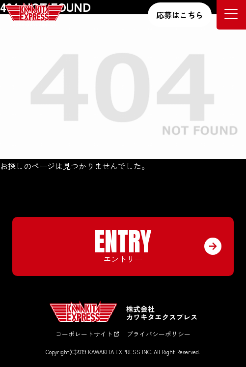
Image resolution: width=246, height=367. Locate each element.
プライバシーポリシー (159, 333)
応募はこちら (179, 15)
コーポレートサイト (87, 333)
